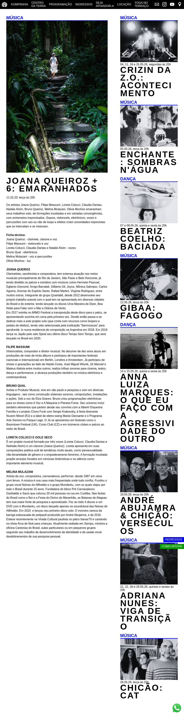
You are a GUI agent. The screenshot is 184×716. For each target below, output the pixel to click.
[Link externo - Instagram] (164, 4)
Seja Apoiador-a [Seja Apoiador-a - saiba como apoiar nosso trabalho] (105, 4)
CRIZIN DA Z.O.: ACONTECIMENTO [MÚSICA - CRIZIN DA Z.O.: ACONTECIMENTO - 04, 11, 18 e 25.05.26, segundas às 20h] (146, 81)
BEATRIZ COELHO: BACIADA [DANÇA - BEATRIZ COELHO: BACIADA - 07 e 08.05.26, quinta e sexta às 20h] (143, 238)
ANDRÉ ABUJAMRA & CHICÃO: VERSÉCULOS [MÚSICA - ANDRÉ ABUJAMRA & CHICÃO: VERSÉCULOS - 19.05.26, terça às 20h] (148, 515)
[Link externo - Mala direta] (156, 4)
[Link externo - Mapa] (179, 4)
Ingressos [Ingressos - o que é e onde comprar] (83, 4)
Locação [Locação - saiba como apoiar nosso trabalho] (124, 4)
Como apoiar (172, 546)
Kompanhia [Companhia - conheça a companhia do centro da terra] (19, 4)
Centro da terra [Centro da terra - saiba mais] (38, 4)
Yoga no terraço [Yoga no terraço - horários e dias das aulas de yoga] (142, 4)
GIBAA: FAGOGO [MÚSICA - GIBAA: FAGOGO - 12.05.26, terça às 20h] (141, 311)
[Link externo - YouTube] (172, 4)
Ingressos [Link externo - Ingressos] (173, 539)
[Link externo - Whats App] (177, 708)
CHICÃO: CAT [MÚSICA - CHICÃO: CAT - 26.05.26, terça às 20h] (141, 691)
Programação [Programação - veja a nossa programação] (60, 4)
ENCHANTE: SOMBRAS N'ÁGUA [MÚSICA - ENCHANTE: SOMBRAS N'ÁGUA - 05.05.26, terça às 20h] (148, 162)
